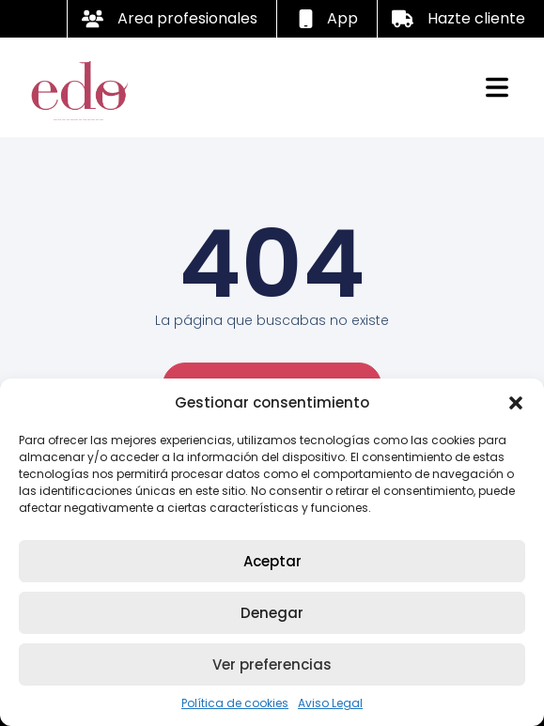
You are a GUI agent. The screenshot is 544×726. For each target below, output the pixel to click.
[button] (515, 403)
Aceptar (272, 561)
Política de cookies (234, 703)
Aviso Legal (330, 703)
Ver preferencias (272, 664)
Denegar (272, 613)
